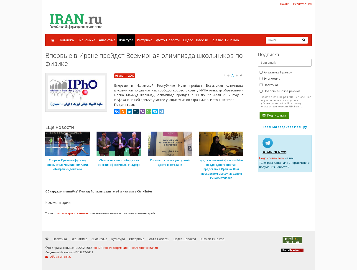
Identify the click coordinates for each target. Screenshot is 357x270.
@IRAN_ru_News (274, 152)
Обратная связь (58, 257)
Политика (66, 40)
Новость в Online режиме (280, 91)
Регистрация (302, 4)
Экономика (86, 40)
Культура (126, 40)
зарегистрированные (72, 213)
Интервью (145, 40)
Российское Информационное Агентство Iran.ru (125, 248)
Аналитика (107, 40)
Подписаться (274, 115)
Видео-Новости (195, 40)
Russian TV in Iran (225, 40)
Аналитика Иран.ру (276, 72)
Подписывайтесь (271, 158)
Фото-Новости (168, 40)
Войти (284, 4)
